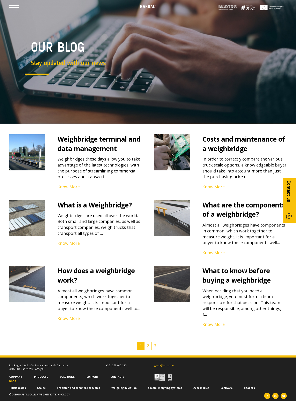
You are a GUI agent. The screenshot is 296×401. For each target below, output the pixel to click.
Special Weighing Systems (165, 388)
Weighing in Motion (124, 388)
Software (227, 388)
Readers (249, 388)
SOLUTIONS (67, 377)
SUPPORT (92, 377)
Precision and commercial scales (78, 388)
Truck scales (17, 388)
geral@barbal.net (164, 365)
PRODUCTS (41, 377)
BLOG (12, 381)
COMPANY (15, 377)
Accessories (201, 388)
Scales (41, 388)
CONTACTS (117, 377)
